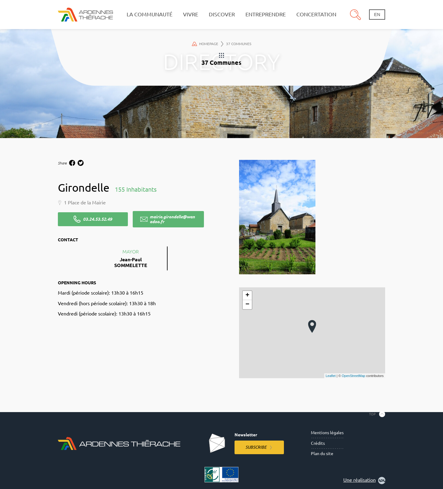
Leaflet (331, 376)
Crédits (318, 443)
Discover (222, 14)
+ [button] (247, 295)
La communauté (149, 14)
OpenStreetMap (353, 376)
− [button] (247, 304)
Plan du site (322, 453)
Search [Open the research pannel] (355, 14)
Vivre (190, 14)
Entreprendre (265, 14)
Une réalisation (364, 480)
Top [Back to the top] (372, 414)
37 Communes (238, 44)
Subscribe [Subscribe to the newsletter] (256, 447)
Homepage (207, 44)
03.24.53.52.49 (97, 219)
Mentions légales (327, 432)
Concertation (316, 14)
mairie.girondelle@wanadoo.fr (172, 219)
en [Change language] (377, 14)
